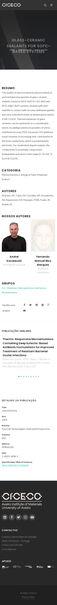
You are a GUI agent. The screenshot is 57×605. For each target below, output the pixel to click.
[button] (18, 376)
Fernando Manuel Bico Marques (43, 261)
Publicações (41, 50)
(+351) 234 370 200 (12, 544)
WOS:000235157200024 (15, 465)
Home (12, 50)
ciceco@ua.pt (9, 549)
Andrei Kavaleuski (14, 259)
